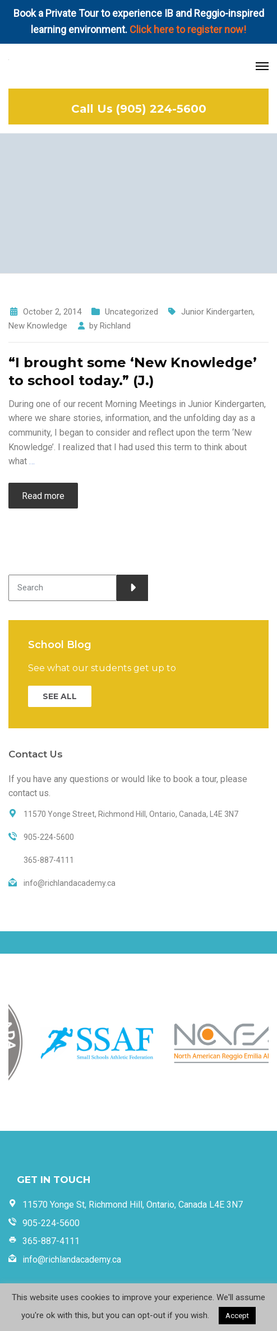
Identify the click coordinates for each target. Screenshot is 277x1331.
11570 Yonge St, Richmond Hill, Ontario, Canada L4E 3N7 (132, 1204)
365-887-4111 (51, 1241)
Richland (115, 326)
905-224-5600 (51, 1223)
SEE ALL (60, 696)
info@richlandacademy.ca (71, 1259)
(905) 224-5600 (161, 108)
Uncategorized (131, 312)
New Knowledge (37, 326)
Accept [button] (237, 1315)
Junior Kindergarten (217, 312)
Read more (43, 496)
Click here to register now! (188, 29)
